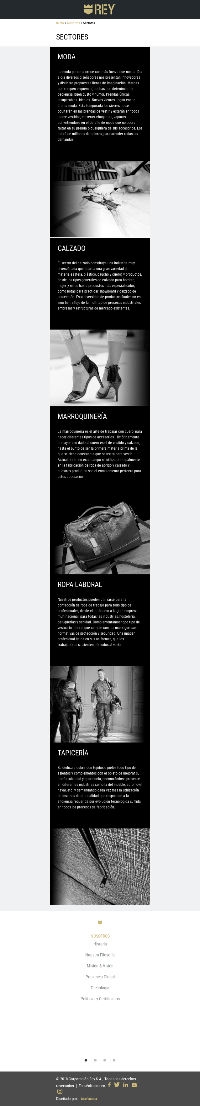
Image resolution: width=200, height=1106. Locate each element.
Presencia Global (100, 976)
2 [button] (95, 1060)
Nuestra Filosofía (100, 954)
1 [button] (86, 1060)
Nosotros (73, 23)
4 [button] (114, 1060)
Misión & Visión (100, 965)
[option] (100, 973)
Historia (100, 943)
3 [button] (105, 1060)
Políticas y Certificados (100, 998)
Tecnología (100, 987)
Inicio (60, 23)
